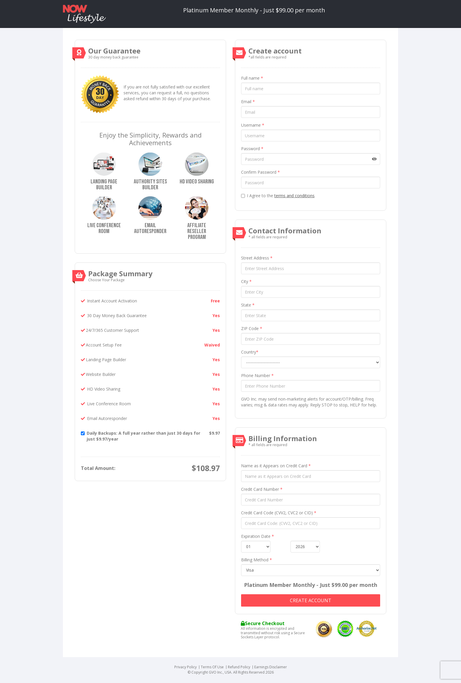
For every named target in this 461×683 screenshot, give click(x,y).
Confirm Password (260, 172)
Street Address (257, 258)
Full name (252, 78)
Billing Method (256, 560)
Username (252, 125)
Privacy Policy (185, 666)
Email (248, 101)
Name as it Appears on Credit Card (276, 465)
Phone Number (257, 375)
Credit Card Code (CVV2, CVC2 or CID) (278, 512)
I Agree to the (278, 195)
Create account (310, 600)
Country (249, 352)
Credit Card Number (262, 489)
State (248, 305)
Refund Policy (239, 666)
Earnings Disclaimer (270, 666)
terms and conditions (294, 195)
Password (252, 148)
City (246, 281)
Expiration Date (257, 536)
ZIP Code (251, 328)
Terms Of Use (212, 666)
